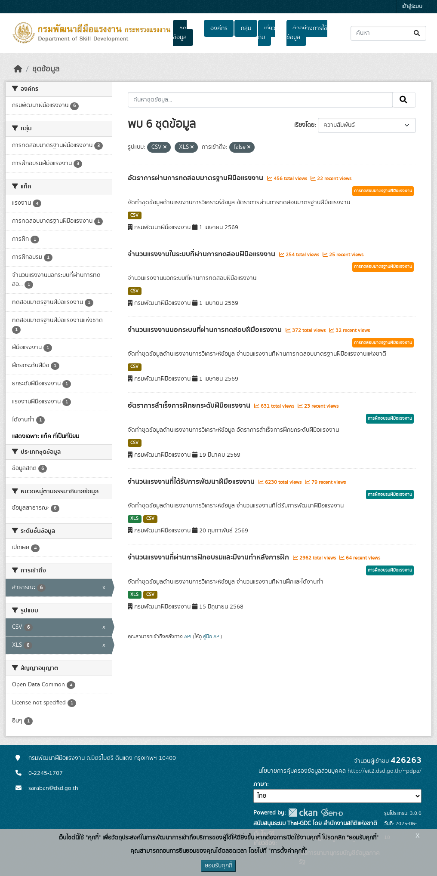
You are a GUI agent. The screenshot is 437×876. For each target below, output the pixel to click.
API (187, 636)
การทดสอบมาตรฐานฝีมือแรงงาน (383, 191)
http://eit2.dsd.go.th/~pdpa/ (385, 771)
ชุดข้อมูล (180, 33)
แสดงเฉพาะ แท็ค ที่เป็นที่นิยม (45, 436)
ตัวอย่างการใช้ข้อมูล (306, 33)
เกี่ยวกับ (266, 33)
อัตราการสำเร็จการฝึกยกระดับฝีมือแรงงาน (190, 405)
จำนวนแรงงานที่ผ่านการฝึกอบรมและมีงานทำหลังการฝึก (209, 557)
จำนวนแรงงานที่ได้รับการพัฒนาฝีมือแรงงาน (192, 481)
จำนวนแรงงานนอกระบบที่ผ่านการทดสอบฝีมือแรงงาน (205, 329)
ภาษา (260, 784)
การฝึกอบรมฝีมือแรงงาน (390, 418)
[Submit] (417, 33)
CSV (134, 215)
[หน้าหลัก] (18, 69)
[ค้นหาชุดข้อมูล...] (388, 33)
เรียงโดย (304, 125)
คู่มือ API (212, 636)
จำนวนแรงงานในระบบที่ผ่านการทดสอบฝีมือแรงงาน (202, 254)
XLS (134, 518)
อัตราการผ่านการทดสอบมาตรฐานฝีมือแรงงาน (196, 178)
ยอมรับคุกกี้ (218, 865)
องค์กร (219, 28)
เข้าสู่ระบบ (411, 7)
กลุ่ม (246, 28)
